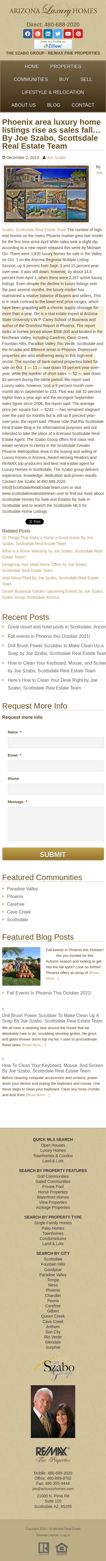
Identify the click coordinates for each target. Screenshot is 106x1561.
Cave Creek (19, 911)
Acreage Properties (53, 1207)
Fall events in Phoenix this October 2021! (49, 636)
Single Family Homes (53, 1223)
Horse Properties (53, 1192)
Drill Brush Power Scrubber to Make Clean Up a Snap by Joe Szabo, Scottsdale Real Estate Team (52, 1018)
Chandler (53, 1295)
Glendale (53, 1342)
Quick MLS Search (53, 1139)
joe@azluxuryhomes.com (52, 1489)
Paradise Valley (22, 888)
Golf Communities (53, 1176)
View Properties (53, 1202)
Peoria (53, 1300)
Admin (54, 1535)
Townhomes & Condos (53, 1155)
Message (17, 802)
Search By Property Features (53, 1170)
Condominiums (53, 1238)
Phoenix (15, 896)
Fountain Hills (53, 1264)
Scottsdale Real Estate (65, 1528)
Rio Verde (53, 1337)
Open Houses (53, 1145)
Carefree (16, 904)
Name (14, 732)
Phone (13, 779)
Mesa (53, 1285)
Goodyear (53, 1269)
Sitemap (41, 1535)
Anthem (53, 1326)
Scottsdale (17, 919)
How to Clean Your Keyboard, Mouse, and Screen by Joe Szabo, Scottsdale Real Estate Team (52, 1068)
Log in (65, 1535)
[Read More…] (34, 1045)
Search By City (53, 1253)
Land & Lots (53, 1161)
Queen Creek (53, 1316)
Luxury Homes (53, 1150)
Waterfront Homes (53, 1197)
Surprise (53, 1347)
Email (14, 755)
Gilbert (53, 1311)
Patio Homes (53, 1228)
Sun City (53, 1332)
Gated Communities (53, 1181)
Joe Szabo (56, 157)
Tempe (53, 1280)
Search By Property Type (53, 1217)
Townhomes (53, 1233)
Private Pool (53, 1186)
